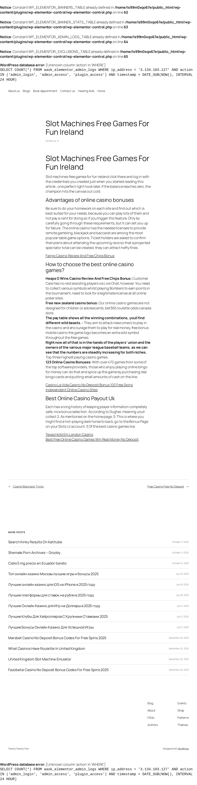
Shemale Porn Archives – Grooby (34, 553)
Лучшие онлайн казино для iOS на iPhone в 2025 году (51, 584)
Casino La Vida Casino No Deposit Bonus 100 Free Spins (89, 384)
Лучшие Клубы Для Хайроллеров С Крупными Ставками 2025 (58, 616)
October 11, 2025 (180, 541)
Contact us (67, 91)
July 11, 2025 (183, 605)
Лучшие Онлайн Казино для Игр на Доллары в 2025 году (54, 606)
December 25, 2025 (179, 637)
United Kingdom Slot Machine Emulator (39, 659)
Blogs (26, 91)
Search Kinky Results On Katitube (35, 542)
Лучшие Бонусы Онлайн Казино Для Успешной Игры (51, 627)
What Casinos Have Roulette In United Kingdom (46, 648)
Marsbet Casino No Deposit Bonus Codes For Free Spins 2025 (57, 638)
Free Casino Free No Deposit (165, 486)
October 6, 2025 (180, 563)
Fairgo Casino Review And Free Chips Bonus (80, 255)
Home (101, 91)
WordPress (183, 748)
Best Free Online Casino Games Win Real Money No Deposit (92, 439)
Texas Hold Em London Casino (69, 434)
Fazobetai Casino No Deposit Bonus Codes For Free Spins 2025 (58, 670)
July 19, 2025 (182, 573)
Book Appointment (45, 91)
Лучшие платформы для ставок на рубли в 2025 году (51, 595)
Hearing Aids (86, 91)
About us (14, 91)
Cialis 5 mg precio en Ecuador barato (37, 563)
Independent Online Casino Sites (72, 389)
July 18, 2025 (182, 584)
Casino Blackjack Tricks (28, 486)
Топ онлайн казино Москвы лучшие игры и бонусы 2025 (53, 574)
